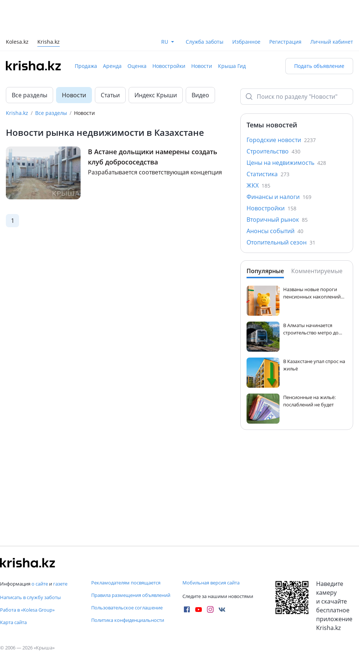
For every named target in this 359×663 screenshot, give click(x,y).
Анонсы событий (275, 231)
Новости (201, 65)
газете (60, 583)
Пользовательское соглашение (127, 607)
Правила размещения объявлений (130, 595)
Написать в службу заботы (30, 597)
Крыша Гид (232, 65)
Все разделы (29, 95)
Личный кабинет (331, 41)
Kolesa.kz (17, 42)
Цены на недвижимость (286, 163)
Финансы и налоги (279, 197)
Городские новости (281, 140)
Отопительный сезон (281, 242)
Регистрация (285, 41)
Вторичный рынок (277, 219)
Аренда (112, 65)
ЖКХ (258, 185)
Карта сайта (13, 622)
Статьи (110, 95)
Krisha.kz (17, 112)
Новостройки (168, 65)
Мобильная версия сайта (211, 582)
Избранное (246, 41)
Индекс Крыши (155, 95)
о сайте (40, 583)
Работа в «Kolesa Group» (27, 609)
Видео (200, 95)
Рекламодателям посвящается (125, 582)
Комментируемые (317, 271)
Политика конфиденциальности (127, 620)
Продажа (86, 65)
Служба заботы (204, 41)
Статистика (268, 174)
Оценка (137, 65)
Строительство (273, 151)
